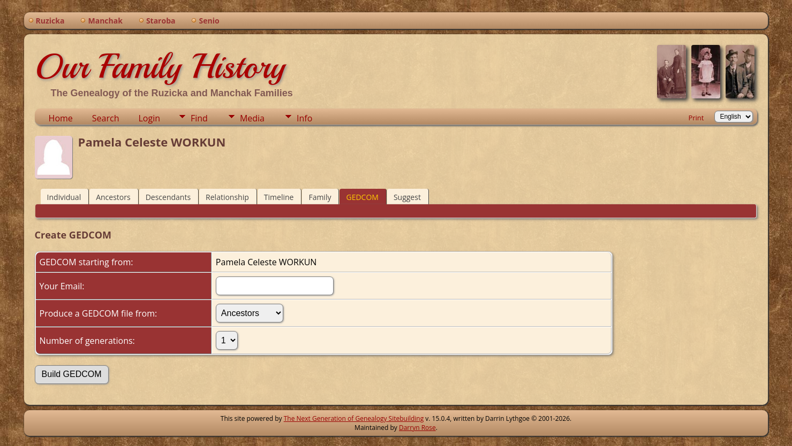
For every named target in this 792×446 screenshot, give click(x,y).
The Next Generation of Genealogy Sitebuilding (354, 418)
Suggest (407, 197)
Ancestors (113, 197)
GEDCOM (362, 197)
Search (105, 118)
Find (199, 118)
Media (252, 118)
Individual (64, 197)
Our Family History (160, 66)
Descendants (168, 197)
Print (696, 117)
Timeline (279, 197)
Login (149, 118)
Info (304, 118)
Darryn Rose (417, 427)
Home (61, 118)
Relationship (227, 197)
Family (319, 197)
